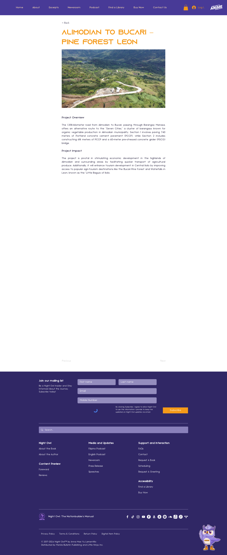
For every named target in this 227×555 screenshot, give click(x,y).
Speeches (94, 472)
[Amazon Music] (154, 517)
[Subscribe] (175, 410)
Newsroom (94, 460)
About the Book (47, 449)
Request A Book (146, 460)
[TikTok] (133, 517)
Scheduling (144, 466)
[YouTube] (143, 517)
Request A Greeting (149, 472)
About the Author (48, 454)
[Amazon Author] (159, 517)
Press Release (96, 466)
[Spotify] (165, 517)
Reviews (43, 475)
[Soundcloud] (170, 517)
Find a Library (145, 487)
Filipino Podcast (97, 449)
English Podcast (97, 454)
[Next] (157, 361)
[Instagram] (138, 517)
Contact (143, 454)
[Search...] (113, 430)
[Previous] (72, 361)
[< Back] (72, 23)
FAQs (140, 449)
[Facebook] (127, 517)
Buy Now (143, 493)
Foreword (44, 470)
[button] (36, 7)
